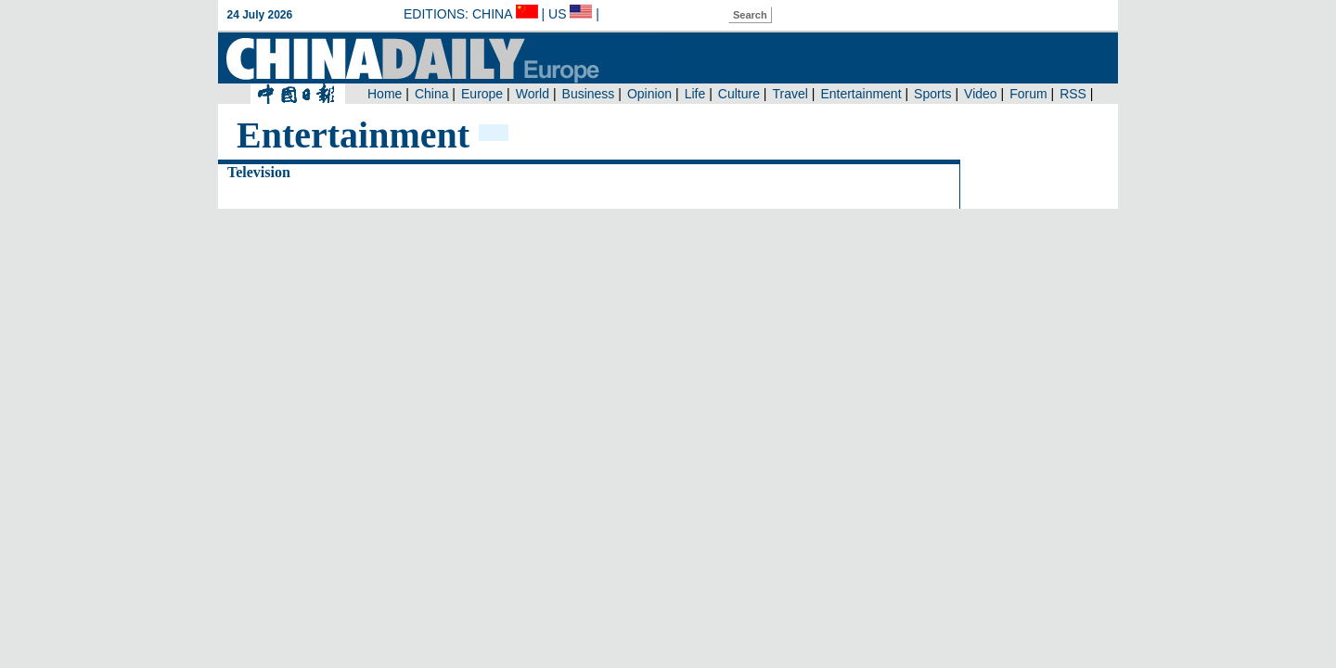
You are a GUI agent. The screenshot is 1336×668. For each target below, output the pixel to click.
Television (258, 172)
